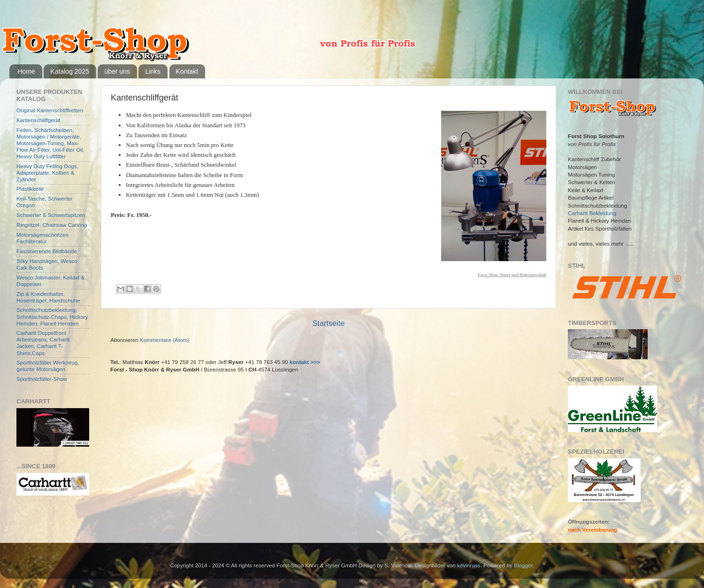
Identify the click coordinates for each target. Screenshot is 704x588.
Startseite (328, 323)
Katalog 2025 (69, 71)
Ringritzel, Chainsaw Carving (51, 225)
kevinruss (468, 565)
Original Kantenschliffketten (49, 110)
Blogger (523, 565)
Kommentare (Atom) (164, 340)
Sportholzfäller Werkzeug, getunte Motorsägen (47, 365)
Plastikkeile (30, 189)
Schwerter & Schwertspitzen (50, 215)
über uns (117, 71)
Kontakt (187, 71)
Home (26, 71)
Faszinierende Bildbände (46, 251)
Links (153, 71)
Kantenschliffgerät (38, 120)
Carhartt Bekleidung (592, 213)
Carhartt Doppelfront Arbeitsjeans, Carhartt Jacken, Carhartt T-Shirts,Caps (42, 343)
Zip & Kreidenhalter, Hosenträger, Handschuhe (48, 297)
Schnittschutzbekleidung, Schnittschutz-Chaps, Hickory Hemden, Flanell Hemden (52, 316)
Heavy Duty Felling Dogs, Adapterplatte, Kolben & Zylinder (47, 172)
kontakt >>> (305, 362)
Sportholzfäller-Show (41, 379)
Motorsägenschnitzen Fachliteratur (42, 238)
